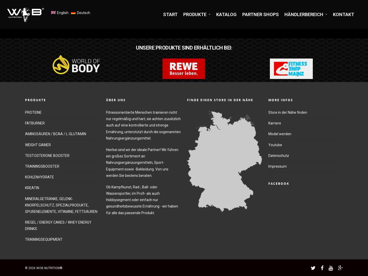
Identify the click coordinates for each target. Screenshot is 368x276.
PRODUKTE (197, 14)
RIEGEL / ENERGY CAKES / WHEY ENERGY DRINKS (58, 225)
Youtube (275, 145)
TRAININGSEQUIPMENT (44, 239)
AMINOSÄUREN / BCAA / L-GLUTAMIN (55, 134)
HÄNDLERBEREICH (306, 14)
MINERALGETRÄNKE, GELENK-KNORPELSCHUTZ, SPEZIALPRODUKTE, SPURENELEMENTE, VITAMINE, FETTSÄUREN (61, 205)
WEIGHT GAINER (38, 145)
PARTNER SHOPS (260, 14)
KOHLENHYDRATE (39, 177)
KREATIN (32, 188)
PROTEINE (33, 112)
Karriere (274, 123)
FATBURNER (35, 123)
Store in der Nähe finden (287, 112)
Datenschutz (278, 156)
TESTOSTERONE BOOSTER (47, 156)
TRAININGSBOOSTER (42, 166)
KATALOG (226, 14)
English (62, 13)
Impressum (277, 166)
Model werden (279, 134)
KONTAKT (343, 14)
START (170, 14)
